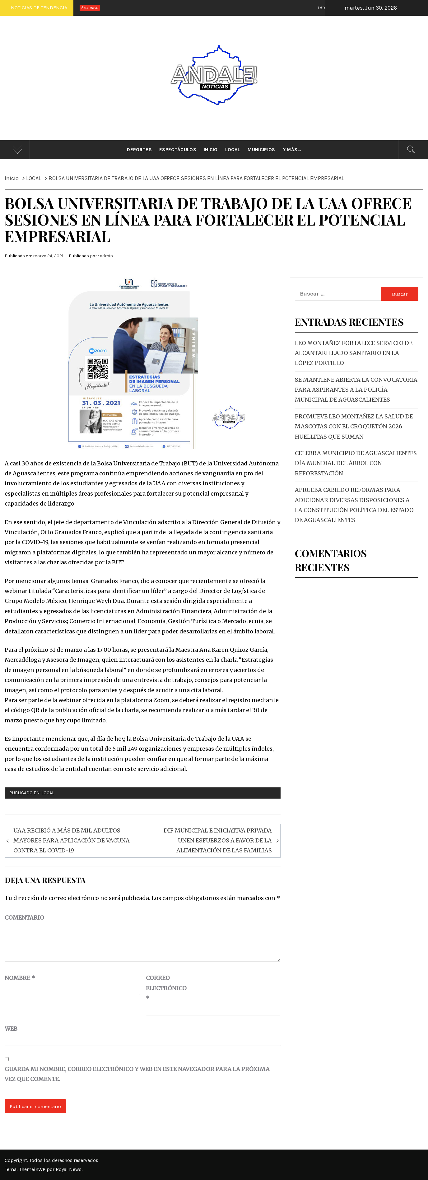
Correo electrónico (161, 988)
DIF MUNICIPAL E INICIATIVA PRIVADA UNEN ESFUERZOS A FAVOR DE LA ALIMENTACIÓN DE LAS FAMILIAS (218, 840)
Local (232, 149)
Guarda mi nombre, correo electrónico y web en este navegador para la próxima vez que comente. (137, 1074)
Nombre (20, 978)
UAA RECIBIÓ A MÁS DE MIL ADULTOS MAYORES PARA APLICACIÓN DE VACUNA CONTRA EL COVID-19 (71, 840)
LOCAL (47, 792)
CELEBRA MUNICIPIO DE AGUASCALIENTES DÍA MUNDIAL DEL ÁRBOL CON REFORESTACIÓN (356, 463)
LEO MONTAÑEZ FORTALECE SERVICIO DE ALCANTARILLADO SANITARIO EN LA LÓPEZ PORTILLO (353, 353)
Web (11, 1028)
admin (106, 256)
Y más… (292, 149)
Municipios (261, 149)
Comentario (24, 917)
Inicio (211, 149)
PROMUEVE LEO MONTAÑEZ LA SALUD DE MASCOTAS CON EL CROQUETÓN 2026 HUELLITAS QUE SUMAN (354, 426)
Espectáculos (177, 149)
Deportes (139, 149)
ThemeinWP (33, 1169)
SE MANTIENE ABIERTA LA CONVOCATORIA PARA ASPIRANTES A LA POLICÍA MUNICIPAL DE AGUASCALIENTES (356, 389)
